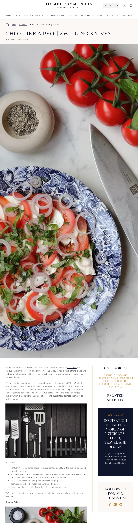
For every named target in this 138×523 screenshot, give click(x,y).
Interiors (104, 384)
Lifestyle (126, 384)
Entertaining (120, 375)
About (102, 15)
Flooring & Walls (59, 15)
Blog (115, 15)
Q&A (111, 387)
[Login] (124, 6)
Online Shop (84, 15)
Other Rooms (33, 15)
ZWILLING (72, 367)
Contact (127, 15)
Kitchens (13, 15)
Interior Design (120, 381)
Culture (108, 375)
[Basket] (131, 5)
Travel (118, 387)
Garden (106, 381)
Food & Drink (124, 378)
